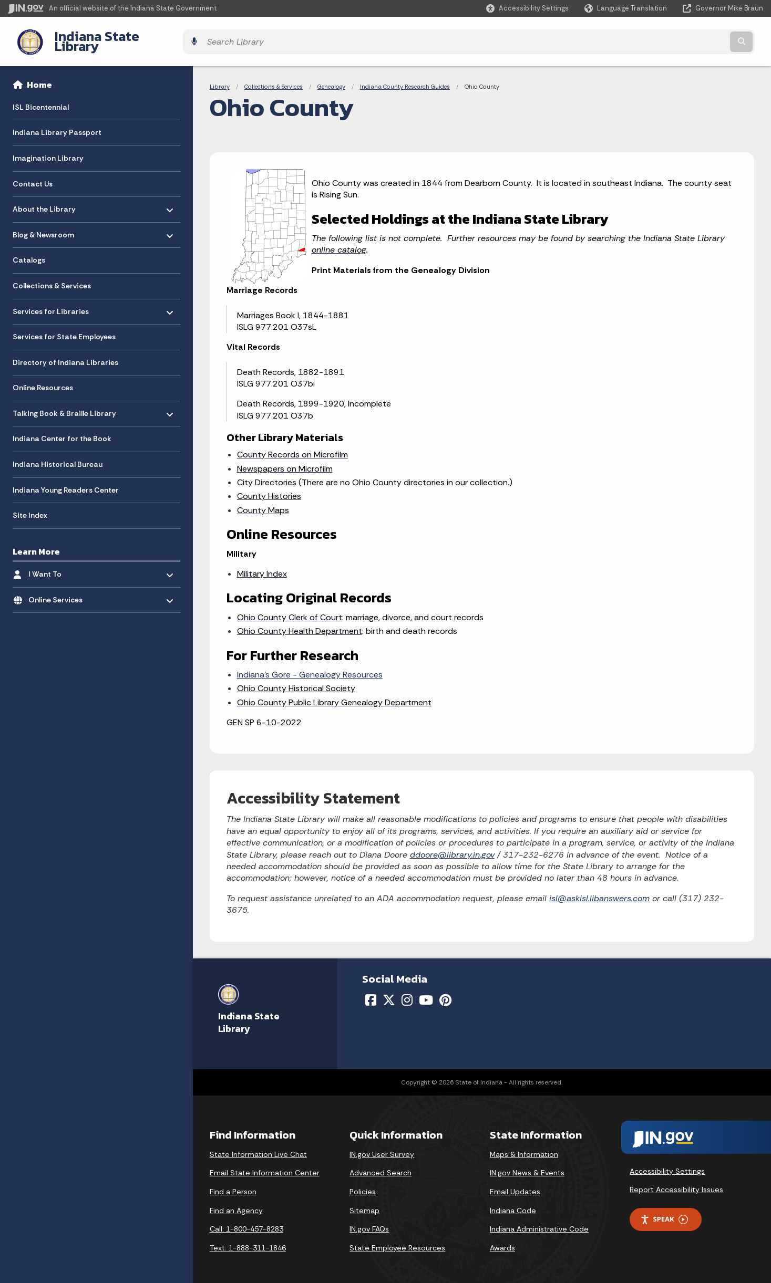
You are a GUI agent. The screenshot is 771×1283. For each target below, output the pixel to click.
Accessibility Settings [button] (667, 1162)
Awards (502, 1239)
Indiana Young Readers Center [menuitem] (66, 481)
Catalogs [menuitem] (29, 252)
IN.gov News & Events (527, 1165)
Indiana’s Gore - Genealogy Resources (310, 666)
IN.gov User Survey (381, 1146)
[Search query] (671, 37)
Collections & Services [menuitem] (52, 278)
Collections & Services (273, 78)
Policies (362, 1183)
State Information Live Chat (258, 1146)
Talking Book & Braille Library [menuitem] (64, 402)
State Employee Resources (397, 1239)
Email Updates (515, 1183)
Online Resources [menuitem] (43, 379)
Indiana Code (513, 1202)
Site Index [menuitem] (30, 507)
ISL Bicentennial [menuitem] (41, 98)
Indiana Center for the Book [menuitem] (62, 430)
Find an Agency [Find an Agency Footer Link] (236, 1202)
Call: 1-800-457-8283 (246, 1221)
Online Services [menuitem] (59, 589)
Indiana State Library (109, 37)
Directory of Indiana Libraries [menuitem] (65, 354)
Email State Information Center (265, 1165)
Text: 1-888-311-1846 (248, 1239)
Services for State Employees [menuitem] (64, 328)
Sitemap (364, 1202)
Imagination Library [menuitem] (48, 150)
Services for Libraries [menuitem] (51, 301)
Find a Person (233, 1183)
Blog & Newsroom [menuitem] (43, 224)
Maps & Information (524, 1146)
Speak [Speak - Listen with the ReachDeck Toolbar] (663, 1211)
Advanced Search (380, 1165)
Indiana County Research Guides (405, 78)
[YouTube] (426, 992)
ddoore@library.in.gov (452, 846)
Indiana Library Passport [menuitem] (57, 124)
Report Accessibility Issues (676, 1181)
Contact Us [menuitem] (33, 175)
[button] (527, 8)
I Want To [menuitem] (59, 564)
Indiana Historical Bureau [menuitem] (57, 456)
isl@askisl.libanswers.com (599, 889)
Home (39, 76)
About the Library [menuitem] (44, 198)
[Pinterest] (445, 992)
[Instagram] (407, 992)
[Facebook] (370, 992)
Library (220, 78)
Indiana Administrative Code (539, 1221)
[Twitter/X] (389, 992)
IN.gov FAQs (369, 1221)
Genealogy (331, 78)
